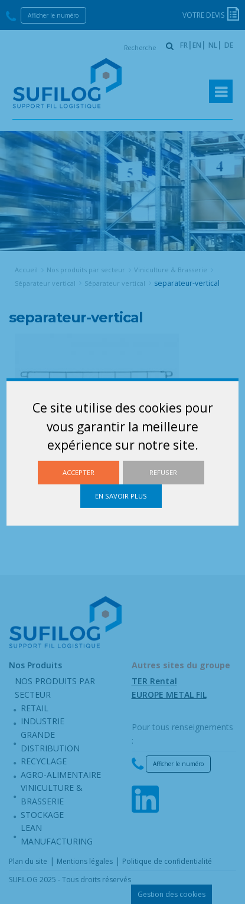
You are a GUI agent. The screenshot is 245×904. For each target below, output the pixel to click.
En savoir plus (121, 495)
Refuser (163, 472)
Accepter (78, 472)
